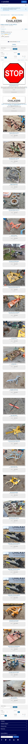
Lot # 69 (10, 493)
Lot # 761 (10, 262)
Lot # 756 (10, 467)
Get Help (18, 41)
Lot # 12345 (10, 86)
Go (5, 57)
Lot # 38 (10, 544)
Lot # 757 (10, 236)
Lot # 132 (10, 647)
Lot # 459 (10, 416)
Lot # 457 (10, 339)
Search (15, 707)
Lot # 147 (10, 313)
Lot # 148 (10, 390)
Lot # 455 (10, 185)
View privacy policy (6, 10)
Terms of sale (14, 46)
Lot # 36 (10, 159)
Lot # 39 (10, 570)
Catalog (14, 44)
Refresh (2, 59)
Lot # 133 (10, 621)
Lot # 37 (10, 133)
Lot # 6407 (10, 698)
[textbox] (5, 49)
